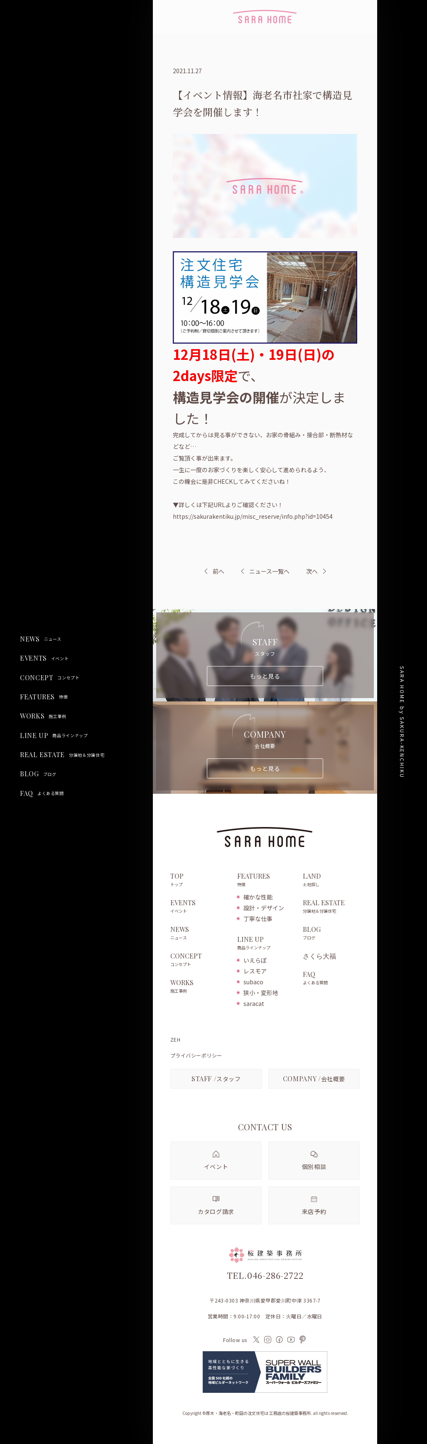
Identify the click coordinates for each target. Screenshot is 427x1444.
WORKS (43, 716)
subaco (253, 982)
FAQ (42, 793)
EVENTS (44, 658)
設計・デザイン (263, 908)
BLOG (38, 774)
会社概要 (314, 1078)
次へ (312, 571)
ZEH (175, 1040)
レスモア (255, 971)
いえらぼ (255, 960)
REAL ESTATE (62, 754)
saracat (253, 1003)
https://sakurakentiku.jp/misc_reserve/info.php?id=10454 (253, 516)
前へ (218, 571)
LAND (331, 880)
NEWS (40, 639)
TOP (199, 880)
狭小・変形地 (260, 992)
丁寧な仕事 (257, 918)
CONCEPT (50, 677)
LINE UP (54, 735)
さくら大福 (319, 956)
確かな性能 (257, 897)
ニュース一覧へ (265, 571)
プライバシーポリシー (196, 1055)
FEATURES (44, 697)
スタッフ (216, 1078)
